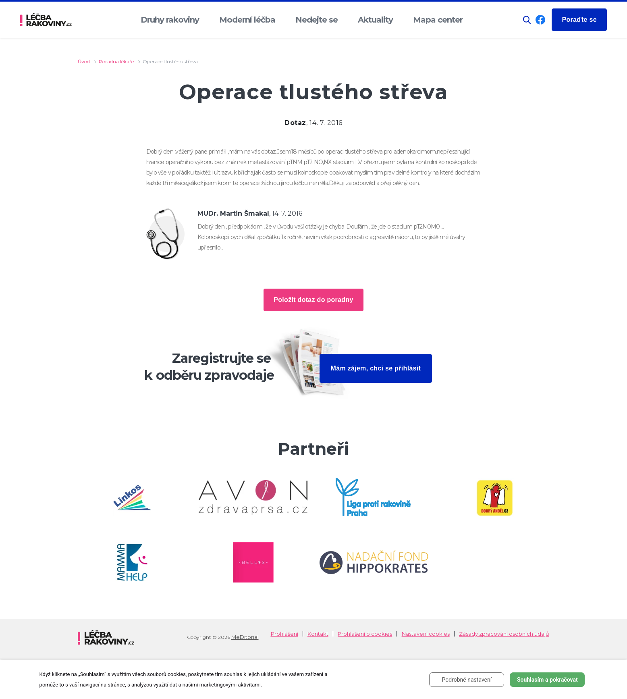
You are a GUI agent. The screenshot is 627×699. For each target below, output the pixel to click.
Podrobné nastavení (467, 679)
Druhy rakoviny (170, 20)
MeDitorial (245, 637)
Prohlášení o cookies (365, 634)
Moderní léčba (247, 20)
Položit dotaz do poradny (313, 299)
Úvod (84, 61)
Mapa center (438, 20)
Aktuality (375, 20)
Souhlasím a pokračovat (547, 679)
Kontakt (317, 634)
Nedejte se (316, 20)
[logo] (46, 20)
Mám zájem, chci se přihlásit (376, 368)
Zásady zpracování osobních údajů (504, 634)
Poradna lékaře (116, 61)
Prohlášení (284, 634)
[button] (527, 19)
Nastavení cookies (426, 634)
